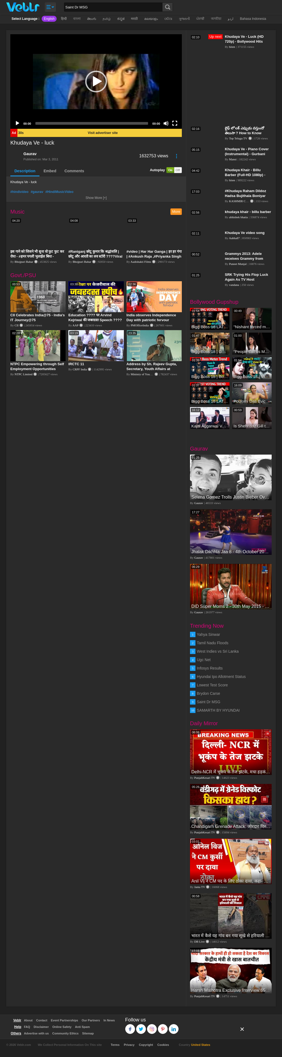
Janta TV (199, 887)
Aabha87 (234, 238)
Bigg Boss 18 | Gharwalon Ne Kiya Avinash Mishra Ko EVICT (209, 351)
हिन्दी (64, 19)
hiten (232, 46)
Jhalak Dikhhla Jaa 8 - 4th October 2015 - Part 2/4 (230, 551)
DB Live (199, 941)
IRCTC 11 (76, 364)
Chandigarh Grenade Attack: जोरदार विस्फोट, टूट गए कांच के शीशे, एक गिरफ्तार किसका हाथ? (230, 826)
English (49, 19)
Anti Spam (82, 1026)
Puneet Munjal (238, 263)
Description (24, 171)
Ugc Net (204, 660)
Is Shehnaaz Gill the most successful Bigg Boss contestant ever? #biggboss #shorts (252, 426)
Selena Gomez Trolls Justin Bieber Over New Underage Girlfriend (230, 497)
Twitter (141, 1026)
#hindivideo (19, 192)
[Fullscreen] (174, 123)
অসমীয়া (216, 19)
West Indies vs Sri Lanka (218, 651)
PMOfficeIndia (140, 325)
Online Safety (61, 1026)
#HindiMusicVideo (59, 192)
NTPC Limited (24, 374)
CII (17, 325)
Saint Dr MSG (208, 702)
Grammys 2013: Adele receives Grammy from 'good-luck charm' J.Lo (244, 258)
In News (109, 1020)
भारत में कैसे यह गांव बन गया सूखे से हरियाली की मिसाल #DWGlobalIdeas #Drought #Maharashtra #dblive (230, 935)
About (28, 1020)
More (176, 211)
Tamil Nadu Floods (212, 643)
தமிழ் (107, 19)
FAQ (27, 1026)
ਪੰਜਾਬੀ (200, 19)
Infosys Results (210, 668)
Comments (74, 171)
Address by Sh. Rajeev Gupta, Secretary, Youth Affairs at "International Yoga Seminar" (152, 369)
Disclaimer (41, 1026)
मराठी (134, 19)
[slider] (91, 123)
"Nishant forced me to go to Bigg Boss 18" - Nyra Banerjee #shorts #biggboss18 (252, 326)
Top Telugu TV (238, 138)
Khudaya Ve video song (245, 233)
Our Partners (91, 1020)
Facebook (130, 1026)
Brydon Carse (208, 693)
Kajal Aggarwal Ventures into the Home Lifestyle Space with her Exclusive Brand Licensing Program (209, 426)
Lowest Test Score (212, 685)
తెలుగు (91, 19)
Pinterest (163, 1026)
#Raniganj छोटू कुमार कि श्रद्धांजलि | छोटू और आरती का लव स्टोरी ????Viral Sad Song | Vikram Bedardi (95, 256)
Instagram (152, 1026)
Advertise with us (36, 1033)
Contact (41, 1020)
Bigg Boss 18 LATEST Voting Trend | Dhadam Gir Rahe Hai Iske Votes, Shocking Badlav (209, 326)
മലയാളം (151, 19)
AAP (75, 325)
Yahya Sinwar (208, 634)
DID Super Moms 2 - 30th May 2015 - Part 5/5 (230, 606)
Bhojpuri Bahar (24, 261)
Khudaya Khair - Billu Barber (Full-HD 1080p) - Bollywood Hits (245, 175)
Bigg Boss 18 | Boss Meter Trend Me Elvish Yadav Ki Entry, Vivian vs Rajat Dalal (209, 376)
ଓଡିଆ (168, 19)
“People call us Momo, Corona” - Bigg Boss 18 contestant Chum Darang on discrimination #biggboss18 (252, 351)
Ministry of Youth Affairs (146, 374)
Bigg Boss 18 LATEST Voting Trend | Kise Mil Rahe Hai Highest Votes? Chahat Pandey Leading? (209, 401)
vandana (234, 284)
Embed (50, 171)
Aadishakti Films (141, 261)
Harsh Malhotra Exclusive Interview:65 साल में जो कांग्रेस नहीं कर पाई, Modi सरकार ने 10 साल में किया (230, 990)
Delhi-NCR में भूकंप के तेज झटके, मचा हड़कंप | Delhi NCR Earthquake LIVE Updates (230, 772)
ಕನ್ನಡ (120, 19)
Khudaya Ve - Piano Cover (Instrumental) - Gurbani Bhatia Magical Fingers (247, 154)
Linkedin (174, 1026)
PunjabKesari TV (204, 777)
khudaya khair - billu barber (248, 212)
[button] (96, 81)
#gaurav (37, 192)
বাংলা (77, 19)
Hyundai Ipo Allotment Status (221, 676)
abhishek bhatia (238, 217)
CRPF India (80, 369)
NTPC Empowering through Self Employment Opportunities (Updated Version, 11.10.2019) (37, 369)
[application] (96, 81)
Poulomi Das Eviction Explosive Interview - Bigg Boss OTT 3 (252, 401)
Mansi (233, 159)
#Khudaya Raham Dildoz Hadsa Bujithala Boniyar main (245, 196)
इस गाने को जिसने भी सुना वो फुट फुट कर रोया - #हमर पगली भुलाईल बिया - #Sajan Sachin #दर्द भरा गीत (37, 256)
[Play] (17, 123)
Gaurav (29, 154)
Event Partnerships (64, 1020)
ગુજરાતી (184, 19)
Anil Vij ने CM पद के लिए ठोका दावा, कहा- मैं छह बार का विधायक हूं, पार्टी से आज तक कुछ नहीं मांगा (230, 881)
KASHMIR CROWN (242, 201)
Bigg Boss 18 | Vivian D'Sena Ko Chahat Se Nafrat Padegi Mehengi (252, 376)
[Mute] (166, 123)
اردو (230, 19)
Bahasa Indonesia (253, 19)
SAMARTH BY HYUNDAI (218, 710)
